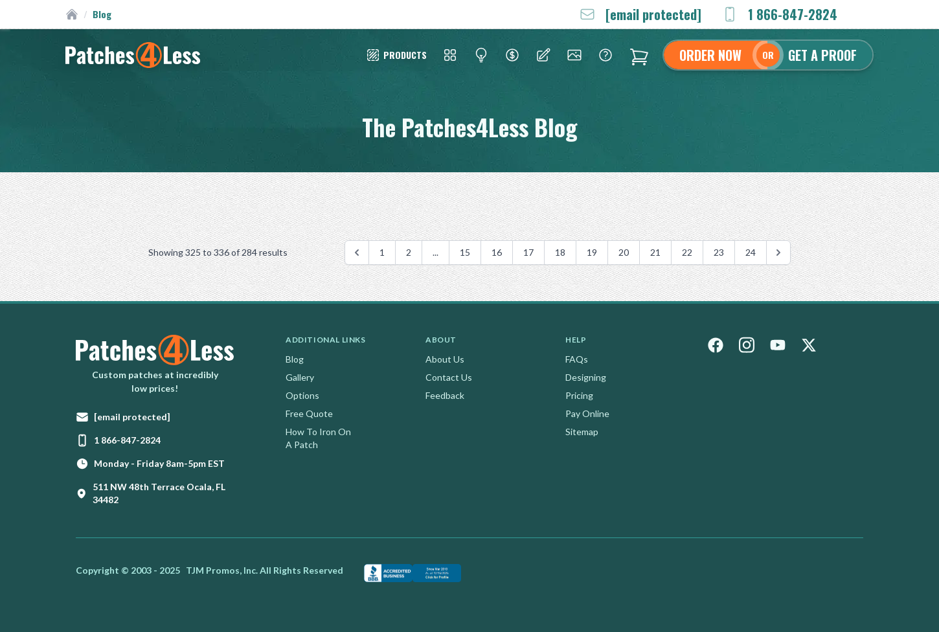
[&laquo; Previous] (357, 252)
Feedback (444, 395)
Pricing (579, 395)
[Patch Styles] (396, 55)
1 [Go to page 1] (382, 252)
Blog (295, 359)
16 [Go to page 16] (497, 252)
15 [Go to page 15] (465, 252)
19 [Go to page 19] (592, 252)
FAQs (576, 359)
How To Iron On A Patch (318, 438)
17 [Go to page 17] (528, 252)
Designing (585, 377)
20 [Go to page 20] (623, 252)
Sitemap (581, 431)
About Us (444, 359)
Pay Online (587, 413)
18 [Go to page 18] (560, 252)
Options (302, 395)
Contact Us (448, 377)
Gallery (300, 377)
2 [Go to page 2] (408, 252)
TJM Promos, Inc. (222, 570)
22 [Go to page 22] (687, 252)
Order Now (710, 55)
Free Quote (309, 413)
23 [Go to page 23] (719, 252)
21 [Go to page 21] (655, 252)
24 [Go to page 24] (750, 252)
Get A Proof (822, 55)
